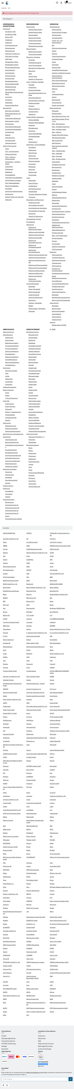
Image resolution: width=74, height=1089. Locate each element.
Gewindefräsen (10, 73)
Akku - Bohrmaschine (58, 124)
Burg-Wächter (54, 612)
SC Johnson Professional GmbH (59, 924)
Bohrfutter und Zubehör (12, 111)
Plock (4, 887)
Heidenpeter (7, 706)
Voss (27, 985)
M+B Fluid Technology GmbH (11, 813)
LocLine (52, 803)
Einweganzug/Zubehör (12, 346)
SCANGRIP (6, 927)
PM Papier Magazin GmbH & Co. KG (60, 887)
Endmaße (31, 85)
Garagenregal (33, 368)
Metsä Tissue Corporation (10, 836)
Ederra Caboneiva (8, 640)
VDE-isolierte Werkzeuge (59, 80)
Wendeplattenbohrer (11, 81)
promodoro (6, 898)
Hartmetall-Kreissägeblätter (13, 178)
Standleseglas (33, 191)
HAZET (5, 703)
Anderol (5, 563)
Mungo (28, 847)
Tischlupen (32, 197)
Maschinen (53, 252)
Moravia (28, 843)
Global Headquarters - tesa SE (35, 683)
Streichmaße (32, 175)
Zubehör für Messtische (36, 216)
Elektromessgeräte (34, 292)
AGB (39, 1041)
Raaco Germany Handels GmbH (59, 901)
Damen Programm (8, 390)
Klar (51, 773)
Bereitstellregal (33, 362)
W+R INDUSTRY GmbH (10, 989)
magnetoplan (54, 813)
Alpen (28, 556)
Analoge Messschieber (35, 29)
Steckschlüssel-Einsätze (59, 32)
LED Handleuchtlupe (35, 189)
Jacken (7, 395)
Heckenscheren (56, 319)
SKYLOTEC (6, 938)
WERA (5, 999)
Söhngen (52, 938)
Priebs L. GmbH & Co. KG (10, 894)
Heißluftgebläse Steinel (59, 198)
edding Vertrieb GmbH (33, 636)
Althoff (5, 560)
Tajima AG (6, 959)
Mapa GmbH (30, 817)
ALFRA (52, 553)
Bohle (51, 601)
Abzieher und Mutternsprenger (61, 73)
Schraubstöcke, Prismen (33, 219)
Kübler (52, 787)
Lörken (5, 806)
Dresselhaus (7, 629)
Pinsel (30, 470)
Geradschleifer (56, 173)
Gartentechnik (54, 303)
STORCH (29, 533)
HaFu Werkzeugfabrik (56, 692)
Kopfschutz (6, 488)
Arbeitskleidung (8, 335)
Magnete (7, 135)
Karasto (28, 761)
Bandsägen (55, 295)
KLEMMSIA (29, 776)
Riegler (52, 908)
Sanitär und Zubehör (58, 105)
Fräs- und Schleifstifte (12, 151)
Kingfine (52, 770)
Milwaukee (55, 111)
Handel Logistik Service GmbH (35, 696)
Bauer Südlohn (54, 587)
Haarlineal (32, 125)
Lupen (28, 178)
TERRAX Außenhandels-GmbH (59, 962)
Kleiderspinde (33, 390)
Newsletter (4, 1049)
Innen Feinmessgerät (35, 65)
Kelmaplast (53, 766)
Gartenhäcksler (56, 314)
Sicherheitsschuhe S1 (11, 505)
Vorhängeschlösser (58, 94)
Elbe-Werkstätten (55, 643)
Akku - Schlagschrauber (59, 129)
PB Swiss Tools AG (55, 873)
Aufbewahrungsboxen (9, 387)
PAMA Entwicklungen (32, 870)
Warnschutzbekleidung (12, 362)
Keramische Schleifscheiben (14, 191)
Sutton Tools (53, 955)
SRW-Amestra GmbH (9, 945)
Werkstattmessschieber (36, 46)
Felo (4, 660)
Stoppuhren (32, 300)
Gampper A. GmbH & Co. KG (11, 676)
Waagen (31, 306)
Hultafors (29, 731)
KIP (4, 773)
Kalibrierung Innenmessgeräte (38, 268)
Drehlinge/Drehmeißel (12, 84)
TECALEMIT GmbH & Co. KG (11, 962)
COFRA (5, 619)
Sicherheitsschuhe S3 (11, 513)
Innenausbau (56, 244)
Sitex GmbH (53, 934)
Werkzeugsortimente (58, 86)
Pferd (4, 880)
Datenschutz (42, 1038)
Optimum (29, 863)
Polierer (54, 189)
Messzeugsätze (33, 35)
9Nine (5, 542)
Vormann (5, 985)
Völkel (52, 982)
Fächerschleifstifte (11, 154)
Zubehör (7, 420)
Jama (28, 745)
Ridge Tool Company (32, 908)
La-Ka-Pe (52, 793)
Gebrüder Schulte (8, 680)
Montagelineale (33, 128)
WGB (51, 999)
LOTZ (28, 806)
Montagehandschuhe (11, 453)
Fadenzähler (32, 180)
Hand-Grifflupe (33, 183)
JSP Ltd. (52, 754)
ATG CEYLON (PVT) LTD (57, 573)
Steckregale (32, 359)
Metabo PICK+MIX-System (60, 135)
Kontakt (3, 1036)
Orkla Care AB (7, 866)
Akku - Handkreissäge (58, 151)
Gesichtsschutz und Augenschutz (13, 434)
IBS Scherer (30, 734)
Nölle (4, 854)
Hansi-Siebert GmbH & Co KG (12, 699)
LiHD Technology (57, 249)
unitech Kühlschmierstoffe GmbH (60, 973)
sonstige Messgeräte (32, 284)
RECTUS (28, 904)
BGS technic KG (31, 598)
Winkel (31, 139)
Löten (30, 467)
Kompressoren (56, 209)
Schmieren (32, 478)
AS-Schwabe (54, 570)
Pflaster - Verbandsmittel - (13, 412)
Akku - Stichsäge (57, 156)
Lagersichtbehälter (34, 406)
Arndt (51, 566)
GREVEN (5, 689)
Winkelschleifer (56, 113)
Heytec (5, 717)
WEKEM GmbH (30, 996)
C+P (51, 615)
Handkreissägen (57, 178)
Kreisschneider (9, 78)
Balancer (54, 195)
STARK (52, 948)
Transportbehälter (34, 420)
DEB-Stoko (6, 626)
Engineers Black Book (11, 105)
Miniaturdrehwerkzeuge (12, 67)
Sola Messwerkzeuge (9, 941)
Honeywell (6, 727)
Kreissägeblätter (10, 175)
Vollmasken (8, 384)
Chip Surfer (8, 97)
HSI (4, 731)
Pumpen (54, 241)
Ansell (52, 563)
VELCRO (5, 982)
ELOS (4, 650)
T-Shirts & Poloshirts (11, 398)
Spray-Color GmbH (55, 941)
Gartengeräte (56, 162)
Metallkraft (29, 833)
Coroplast (29, 622)
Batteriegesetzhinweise (45, 1046)
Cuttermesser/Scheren (59, 56)
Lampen (31, 464)
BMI (4, 601)
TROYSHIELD (54, 966)
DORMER (52, 626)
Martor (52, 820)
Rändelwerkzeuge (10, 87)
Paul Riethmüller (31, 873)
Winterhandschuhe (11, 464)
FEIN (27, 657)
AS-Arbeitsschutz (8, 570)
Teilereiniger (32, 484)
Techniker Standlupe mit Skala (38, 194)
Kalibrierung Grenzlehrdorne (37, 257)
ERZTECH (29, 654)
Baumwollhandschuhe (12, 442)
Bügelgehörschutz (10, 426)
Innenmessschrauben (35, 54)
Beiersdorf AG (54, 591)
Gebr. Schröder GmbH (33, 676)
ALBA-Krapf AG (54, 549)
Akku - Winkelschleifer (59, 159)
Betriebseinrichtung (32, 332)
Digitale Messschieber (35, 32)
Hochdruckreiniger (57, 233)
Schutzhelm (8, 494)
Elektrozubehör (56, 29)
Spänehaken (9, 102)
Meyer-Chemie (30, 836)
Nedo (51, 847)
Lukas (51, 806)
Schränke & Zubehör (35, 348)
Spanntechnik (7, 108)
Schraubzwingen (10, 140)
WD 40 (28, 992)
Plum (27, 887)
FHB (51, 660)
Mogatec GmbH (31, 840)
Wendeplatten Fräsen (11, 62)
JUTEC (5, 757)
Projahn (52, 894)
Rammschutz (32, 398)
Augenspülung (9, 404)
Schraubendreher (57, 38)
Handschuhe (7, 437)
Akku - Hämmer (56, 132)
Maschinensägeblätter (12, 186)
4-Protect (53, 539)
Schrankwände (33, 338)
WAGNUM (53, 989)
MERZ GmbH (7, 829)
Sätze (30, 74)
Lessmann (53, 799)
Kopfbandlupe (33, 186)
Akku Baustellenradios (59, 138)
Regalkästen (32, 415)
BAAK (28, 580)
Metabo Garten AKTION (59, 325)
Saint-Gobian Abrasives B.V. (58, 920)
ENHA (51, 650)
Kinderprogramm (8, 486)
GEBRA (52, 676)
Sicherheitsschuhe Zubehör (13, 519)
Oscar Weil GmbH (55, 866)
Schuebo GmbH (54, 931)
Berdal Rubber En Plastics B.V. (59, 594)
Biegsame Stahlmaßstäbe (36, 123)
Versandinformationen (8, 1041)
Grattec (52, 683)
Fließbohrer (8, 40)
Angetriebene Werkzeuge (13, 118)
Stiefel (7, 516)
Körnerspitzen (9, 124)
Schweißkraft (30, 934)
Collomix (29, 619)
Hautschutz (8, 472)
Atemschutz (6, 368)
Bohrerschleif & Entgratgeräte (61, 300)
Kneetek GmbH (31, 780)
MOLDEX (52, 840)
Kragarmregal (33, 384)
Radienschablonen (34, 109)
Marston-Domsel (8, 820)
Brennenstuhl (30, 608)
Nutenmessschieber (35, 38)
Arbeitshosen (9, 338)
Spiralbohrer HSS (10, 32)
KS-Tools (29, 787)
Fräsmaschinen (56, 263)
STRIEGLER (6, 955)
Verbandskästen (10, 415)
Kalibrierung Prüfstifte (35, 276)
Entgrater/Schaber (57, 59)
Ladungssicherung (10, 143)
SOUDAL (28, 941)
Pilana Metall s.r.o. (8, 884)
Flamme (5, 664)
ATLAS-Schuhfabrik (9, 577)
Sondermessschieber (35, 40)
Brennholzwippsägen (58, 311)
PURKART (29, 901)
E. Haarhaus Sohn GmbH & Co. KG (36, 633)
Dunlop (28, 629)
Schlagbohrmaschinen (58, 164)
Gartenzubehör (56, 317)
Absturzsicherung (8, 332)
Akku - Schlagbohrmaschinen (60, 127)
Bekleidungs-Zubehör (11, 343)
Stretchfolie (32, 481)
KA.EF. (52, 757)
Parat (51, 870)
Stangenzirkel (33, 172)
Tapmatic (52, 959)
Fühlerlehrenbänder (35, 90)
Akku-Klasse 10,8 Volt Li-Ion (60, 116)
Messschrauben (31, 49)
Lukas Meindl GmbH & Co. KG (12, 810)
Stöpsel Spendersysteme (12, 431)
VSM (51, 985)
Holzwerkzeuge (56, 102)
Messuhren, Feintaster (33, 57)
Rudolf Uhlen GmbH (56, 917)
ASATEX (28, 570)
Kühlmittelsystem (34, 462)
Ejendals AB (6, 643)
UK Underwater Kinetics (33, 969)
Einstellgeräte (30, 222)
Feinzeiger (32, 60)
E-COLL (5, 636)
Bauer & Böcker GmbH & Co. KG (36, 587)
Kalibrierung (30, 225)
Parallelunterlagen (34, 103)
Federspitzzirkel (33, 158)
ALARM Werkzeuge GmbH (34, 549)
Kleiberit (5, 776)
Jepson (28, 750)
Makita (5, 817)
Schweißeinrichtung (35, 354)
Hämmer (54, 54)
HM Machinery (7, 720)
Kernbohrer (8, 100)
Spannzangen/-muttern (12, 121)
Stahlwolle (8, 200)
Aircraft (5, 549)
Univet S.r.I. (6, 976)
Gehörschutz (7, 423)
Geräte (7, 376)
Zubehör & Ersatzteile (58, 246)
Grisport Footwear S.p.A (33, 689)
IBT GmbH (53, 734)
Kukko (5, 793)
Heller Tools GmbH (8, 710)
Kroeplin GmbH (54, 783)
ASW (27, 573)
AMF (51, 560)
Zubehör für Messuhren (36, 79)
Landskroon (6, 796)
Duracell (5, 633)
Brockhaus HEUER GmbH (57, 608)
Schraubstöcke (9, 132)
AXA (27, 577)
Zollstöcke (32, 311)
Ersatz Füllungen (10, 406)
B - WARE (53, 329)
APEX (28, 566)
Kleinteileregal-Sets (35, 371)
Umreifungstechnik (34, 486)
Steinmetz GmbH (31, 952)
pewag (52, 877)
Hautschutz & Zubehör (10, 469)
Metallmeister (54, 833)
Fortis (28, 667)
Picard (52, 880)
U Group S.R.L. (7, 969)
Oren (51, 863)
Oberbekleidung (10, 354)
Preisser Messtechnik (32, 890)
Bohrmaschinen (56, 167)
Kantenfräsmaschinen (58, 214)
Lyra (51, 810)
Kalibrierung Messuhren (36, 273)
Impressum (41, 1036)
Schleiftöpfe (9, 167)
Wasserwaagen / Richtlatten (37, 308)
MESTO (28, 829)
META (51, 829)
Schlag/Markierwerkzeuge (60, 70)
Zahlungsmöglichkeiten (8, 1038)
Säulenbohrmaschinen (59, 260)
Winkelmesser (33, 142)
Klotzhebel (55, 65)
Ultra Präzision (7, 973)
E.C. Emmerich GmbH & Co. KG (59, 633)
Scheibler (53, 927)
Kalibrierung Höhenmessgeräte (38, 265)
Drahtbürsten (9, 169)
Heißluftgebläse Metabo (59, 192)
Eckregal (31, 365)
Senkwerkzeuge (10, 48)
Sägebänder (8, 172)
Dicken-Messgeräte (34, 289)
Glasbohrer (8, 42)
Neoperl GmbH (7, 850)
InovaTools (6, 741)
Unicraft (28, 973)
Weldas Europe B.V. (55, 996)
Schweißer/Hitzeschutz (12, 458)
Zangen (54, 51)
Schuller (5, 934)
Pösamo (5, 890)
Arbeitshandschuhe (11, 440)
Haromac (29, 699)
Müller (52, 843)
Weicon (52, 992)
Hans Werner (54, 696)
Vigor (53, 91)
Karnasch (6, 766)
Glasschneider (56, 67)
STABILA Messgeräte (32, 945)
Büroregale (32, 379)
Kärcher (52, 761)
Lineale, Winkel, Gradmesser (35, 117)
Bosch (52, 605)
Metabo (5, 833)
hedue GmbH (54, 703)
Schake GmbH (30, 927)
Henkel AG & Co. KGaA (10, 713)
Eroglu (5, 654)
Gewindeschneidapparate (13, 127)
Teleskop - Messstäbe (35, 303)
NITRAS (52, 850)
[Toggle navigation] (2, 3)
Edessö (28, 640)
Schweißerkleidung (11, 359)
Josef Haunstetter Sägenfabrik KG (36, 754)
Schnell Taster (33, 76)
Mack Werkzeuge (31, 813)
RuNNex (5, 920)
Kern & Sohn (30, 770)
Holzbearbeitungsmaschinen (60, 222)
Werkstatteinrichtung (58, 83)
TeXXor (28, 966)
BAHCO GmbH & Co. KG (10, 584)
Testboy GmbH (7, 966)
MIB (51, 836)
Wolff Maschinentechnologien (35, 1008)
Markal (52, 817)
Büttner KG (6, 615)
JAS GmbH (53, 745)
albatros (5, 553)
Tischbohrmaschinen (58, 257)
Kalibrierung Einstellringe (36, 235)
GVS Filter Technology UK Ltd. (35, 692)
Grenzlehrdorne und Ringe (37, 100)
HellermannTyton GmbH (33, 710)
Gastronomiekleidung (11, 351)
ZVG (27, 1015)
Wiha (4, 1002)
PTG (51, 898)
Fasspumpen (32, 453)
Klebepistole (56, 200)
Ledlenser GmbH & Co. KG (58, 796)
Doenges (29, 626)
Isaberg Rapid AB (55, 741)
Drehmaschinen (56, 266)
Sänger (5, 924)
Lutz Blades (29, 810)
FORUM (52, 667)
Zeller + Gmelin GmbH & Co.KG (35, 1012)
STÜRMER (29, 955)
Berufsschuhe (9, 502)
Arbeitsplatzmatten (34, 404)
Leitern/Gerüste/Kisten (36, 412)
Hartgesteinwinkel (34, 202)
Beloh (5, 594)
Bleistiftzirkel (33, 153)
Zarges (5, 1012)
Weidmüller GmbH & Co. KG (11, 996)
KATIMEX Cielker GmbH (33, 766)
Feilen (7, 149)
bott (4, 608)
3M (27, 539)
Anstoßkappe (9, 491)
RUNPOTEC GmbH (31, 920)
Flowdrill (52, 664)
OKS (4, 863)
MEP (51, 826)
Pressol (52, 890)
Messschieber (30, 27)
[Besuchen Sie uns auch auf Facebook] (3, 1085)
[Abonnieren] (71, 1079)
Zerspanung (6, 29)
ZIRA (4, 1015)
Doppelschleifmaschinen (59, 206)
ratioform (6, 904)
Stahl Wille (53, 945)
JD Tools (5, 750)
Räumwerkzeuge (10, 89)
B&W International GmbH (10, 580)
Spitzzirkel (32, 169)
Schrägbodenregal (34, 373)
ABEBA (5, 546)
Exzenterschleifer (57, 186)
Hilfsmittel (8, 409)
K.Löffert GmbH (31, 757)
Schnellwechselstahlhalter (13, 129)
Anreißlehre (32, 147)
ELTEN (28, 650)
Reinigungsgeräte (57, 238)
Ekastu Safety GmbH (32, 643)
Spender (7, 483)
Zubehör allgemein (34, 351)
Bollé (28, 605)
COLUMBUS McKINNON (57, 619)
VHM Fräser (8, 59)
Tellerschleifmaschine (58, 292)
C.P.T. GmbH (30, 615)
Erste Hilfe (6, 401)
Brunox (5, 612)
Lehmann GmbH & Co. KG (10, 799)
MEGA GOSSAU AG (32, 826)
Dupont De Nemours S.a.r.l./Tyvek (60, 629)
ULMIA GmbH (54, 969)
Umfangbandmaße (34, 136)
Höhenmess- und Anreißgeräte (35, 145)
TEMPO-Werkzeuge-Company (35, 962)
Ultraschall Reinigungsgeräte (37, 431)
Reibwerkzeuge (10, 51)
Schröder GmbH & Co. (9, 931)
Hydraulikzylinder (34, 428)
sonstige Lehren (33, 111)
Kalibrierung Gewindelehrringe (38, 255)
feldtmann (53, 657)
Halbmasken (9, 379)
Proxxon (28, 898)
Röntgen (5, 917)
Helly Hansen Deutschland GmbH (60, 710)
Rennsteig (53, 904)
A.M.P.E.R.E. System (56, 542)
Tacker (54, 62)
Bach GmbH (53, 580)
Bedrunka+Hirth (33, 335)
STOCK (52, 952)
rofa (27, 911)
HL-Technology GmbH (56, 717)
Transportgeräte (33, 395)
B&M (51, 577)
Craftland (52, 622)
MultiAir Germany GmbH (10, 847)
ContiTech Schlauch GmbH (11, 622)
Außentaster (32, 150)
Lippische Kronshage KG (33, 803)
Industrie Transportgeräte (36, 426)
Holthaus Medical (55, 720)
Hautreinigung (9, 475)
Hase (51, 699)
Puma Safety (7, 901)
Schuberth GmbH (31, 931)
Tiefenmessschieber (35, 43)
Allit (4, 556)
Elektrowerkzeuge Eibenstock (35, 647)
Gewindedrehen (10, 70)
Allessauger (55, 203)
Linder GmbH (7, 803)
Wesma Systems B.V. (32, 999)
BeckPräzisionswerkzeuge (11, 591)
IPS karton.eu (30, 741)
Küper (28, 793)
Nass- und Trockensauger (59, 235)
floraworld (29, 664)
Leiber (28, 799)
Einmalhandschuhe (11, 450)
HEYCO (52, 713)
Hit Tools (29, 717)
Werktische (32, 340)
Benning (28, 594)
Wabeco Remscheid (32, 989)
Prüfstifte (31, 106)
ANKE (28, 563)
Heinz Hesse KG (55, 706)
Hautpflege (8, 477)
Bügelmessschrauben (35, 52)
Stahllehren (32, 114)
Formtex (5, 667)
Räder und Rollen (34, 417)
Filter (6, 373)
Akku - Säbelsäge (57, 153)
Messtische (32, 213)
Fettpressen (32, 456)
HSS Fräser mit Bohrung (12, 54)
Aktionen (52, 322)
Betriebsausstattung (32, 445)
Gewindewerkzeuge (11, 45)
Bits (53, 45)
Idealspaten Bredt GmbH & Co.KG (36, 738)
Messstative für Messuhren (37, 68)
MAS (4, 826)
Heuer (28, 713)
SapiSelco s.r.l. (30, 924)
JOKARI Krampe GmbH (10, 754)
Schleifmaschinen (57, 289)
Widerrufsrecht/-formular (45, 1043)
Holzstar (29, 724)
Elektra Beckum (7, 647)
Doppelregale (33, 357)
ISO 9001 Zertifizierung (8, 1043)
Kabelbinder (32, 459)
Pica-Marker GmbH (32, 880)
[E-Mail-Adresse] (35, 1079)
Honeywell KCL (31, 727)
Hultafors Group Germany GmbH (59, 731)
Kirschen (29, 773)
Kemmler (6, 770)
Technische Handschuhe (12, 461)
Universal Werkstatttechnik (60, 284)
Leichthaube (9, 382)
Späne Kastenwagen (35, 401)
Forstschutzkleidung (11, 348)
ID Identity (6, 738)
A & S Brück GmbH (31, 542)
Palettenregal (33, 382)
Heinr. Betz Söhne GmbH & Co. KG (36, 706)
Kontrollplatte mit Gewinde (37, 211)
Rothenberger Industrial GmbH (35, 917)
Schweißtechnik (57, 281)
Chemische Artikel (32, 434)
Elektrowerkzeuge (55, 108)
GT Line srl (53, 689)
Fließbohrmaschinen (58, 286)
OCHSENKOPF (30, 857)
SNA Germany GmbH (32, 938)
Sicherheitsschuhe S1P (12, 508)
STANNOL (29, 948)
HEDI (28, 703)
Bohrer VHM (9, 37)
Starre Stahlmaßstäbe (35, 134)
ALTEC (52, 556)
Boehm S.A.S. (30, 601)
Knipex (52, 780)
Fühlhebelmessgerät (35, 63)
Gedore (54, 97)
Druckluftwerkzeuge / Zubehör (61, 211)
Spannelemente (10, 138)
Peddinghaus (7, 877)
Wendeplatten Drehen (11, 65)
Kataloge (4, 1046)
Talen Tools (29, 959)
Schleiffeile (55, 220)
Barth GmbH (6, 587)
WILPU (5, 1008)
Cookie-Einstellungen (44, 1049)
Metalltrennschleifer (58, 175)
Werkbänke (32, 343)
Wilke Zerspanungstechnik (58, 1002)
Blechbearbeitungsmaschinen (61, 297)
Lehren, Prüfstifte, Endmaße (35, 82)
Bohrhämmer (56, 170)
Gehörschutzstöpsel (11, 428)
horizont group (54, 727)
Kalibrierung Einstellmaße (36, 232)
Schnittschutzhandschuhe (13, 455)
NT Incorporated (55, 854)
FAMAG (5, 657)
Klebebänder (32, 442)
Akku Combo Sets (57, 140)
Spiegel (31, 393)
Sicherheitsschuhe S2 (11, 510)
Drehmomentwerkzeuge (59, 48)
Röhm (51, 911)
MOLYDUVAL (6, 843)
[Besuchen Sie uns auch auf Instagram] (7, 1085)
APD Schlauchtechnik (9, 566)
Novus (28, 854)
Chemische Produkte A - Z (36, 437)
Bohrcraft (6, 605)
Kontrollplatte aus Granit (36, 205)
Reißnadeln (32, 167)
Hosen (7, 393)
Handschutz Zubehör (11, 466)
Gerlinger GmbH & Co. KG (10, 539)
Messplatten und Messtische (35, 200)
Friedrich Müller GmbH (10, 671)
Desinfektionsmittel (11, 480)
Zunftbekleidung (10, 365)
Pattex (5, 873)
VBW (51, 976)
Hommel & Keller (55, 724)
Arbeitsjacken (9, 340)
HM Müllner (29, 720)
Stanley (5, 948)
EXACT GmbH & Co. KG (57, 654)
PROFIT (28, 894)
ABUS (28, 546)
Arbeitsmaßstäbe (34, 120)
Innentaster (32, 164)
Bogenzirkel (32, 156)
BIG (51, 598)
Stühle (30, 387)
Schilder (31, 409)
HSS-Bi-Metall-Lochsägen (13, 180)
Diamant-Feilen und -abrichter (14, 197)
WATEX (5, 992)
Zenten (52, 1012)
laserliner (29, 796)
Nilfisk (28, 850)
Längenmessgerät (34, 295)
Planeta (52, 884)
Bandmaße (32, 286)
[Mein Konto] (61, 3)
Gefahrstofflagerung (35, 423)
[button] (57, 3)
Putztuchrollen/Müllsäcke (36, 473)
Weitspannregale (34, 376)
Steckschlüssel (56, 35)
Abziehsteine (9, 194)
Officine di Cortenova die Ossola (59, 857)
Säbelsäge (55, 181)
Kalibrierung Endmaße (35, 238)
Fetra (28, 660)
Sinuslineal (32, 131)
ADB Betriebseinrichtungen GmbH (60, 546)
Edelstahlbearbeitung (58, 230)
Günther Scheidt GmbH (10, 692)
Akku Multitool (56, 143)
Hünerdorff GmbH (8, 734)
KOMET (5, 783)
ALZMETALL (29, 560)
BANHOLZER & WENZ (56, 584)
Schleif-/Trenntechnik (9, 146)
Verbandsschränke (10, 417)
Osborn (28, 866)
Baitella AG (29, 584)
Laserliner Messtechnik (36, 297)
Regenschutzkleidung (11, 357)
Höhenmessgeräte (34, 161)
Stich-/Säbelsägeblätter (12, 183)
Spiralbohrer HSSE (10, 34)
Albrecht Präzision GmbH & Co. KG (36, 553)
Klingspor (53, 776)
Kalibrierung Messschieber (37, 271)
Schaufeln (32, 475)
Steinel (5, 952)
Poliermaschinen (57, 255)
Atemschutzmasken (11, 371)
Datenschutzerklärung (33, 1072)
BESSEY (5, 598)
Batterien (55, 89)
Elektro (31, 451)
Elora (51, 647)
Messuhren (32, 71)
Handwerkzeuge (55, 27)
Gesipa (52, 680)
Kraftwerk (29, 783)
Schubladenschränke (35, 346)
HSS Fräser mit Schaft (11, 56)
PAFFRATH (6, 870)
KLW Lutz (6, 780)
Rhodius (5, 908)
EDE (51, 636)
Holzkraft (6, 724)
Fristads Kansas (31, 671)
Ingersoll (52, 738)
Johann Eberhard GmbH (57, 750)
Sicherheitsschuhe (8, 499)
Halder (5, 696)
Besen (30, 448)
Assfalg (5, 573)
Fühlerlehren (32, 87)
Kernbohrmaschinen (58, 217)
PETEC (28, 877)
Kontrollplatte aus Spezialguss (38, 208)
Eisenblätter (53, 640)
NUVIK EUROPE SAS (9, 533)
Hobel (54, 184)
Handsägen (8, 189)
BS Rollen (29, 612)
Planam (28, 884)
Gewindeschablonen (35, 98)
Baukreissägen (56, 308)
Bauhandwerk (56, 100)
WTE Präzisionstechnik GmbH (59, 1008)
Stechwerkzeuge (10, 76)
